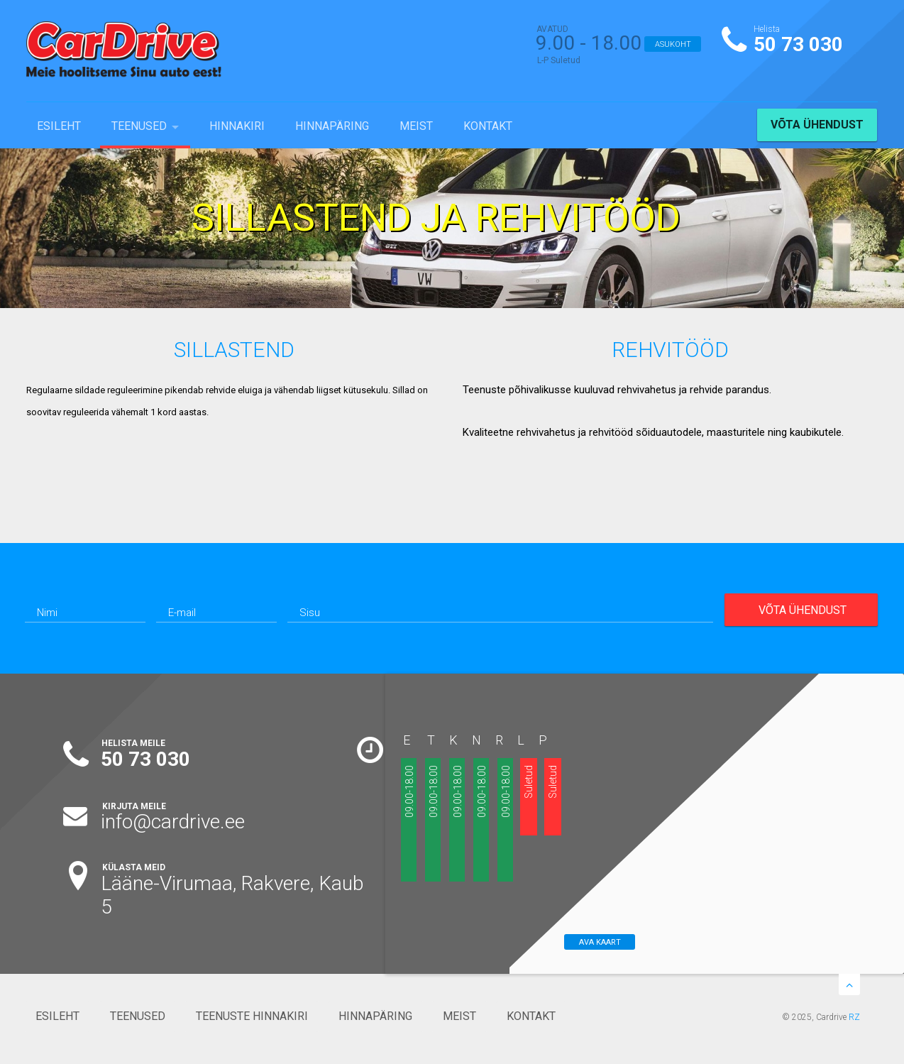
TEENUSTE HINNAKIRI (252, 1016)
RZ (854, 1017)
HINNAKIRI (237, 126)
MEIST (416, 126)
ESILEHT (59, 126)
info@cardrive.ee (173, 821)
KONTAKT (487, 126)
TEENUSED (139, 126)
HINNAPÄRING (332, 126)
